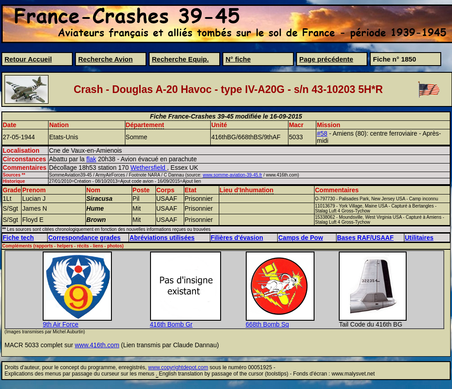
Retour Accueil (28, 59)
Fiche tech (18, 237)
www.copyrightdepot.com (178, 367)
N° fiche (238, 59)
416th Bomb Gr (171, 324)
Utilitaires (419, 237)
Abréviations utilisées (162, 237)
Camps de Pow (300, 237)
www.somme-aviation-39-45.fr (232, 174)
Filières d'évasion (237, 237)
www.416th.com (97, 345)
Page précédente (326, 59)
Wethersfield (148, 167)
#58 (322, 133)
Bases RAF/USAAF (365, 237)
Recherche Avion (105, 59)
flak (91, 159)
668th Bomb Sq (267, 324)
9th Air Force (60, 324)
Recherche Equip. (180, 59)
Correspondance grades (84, 237)
